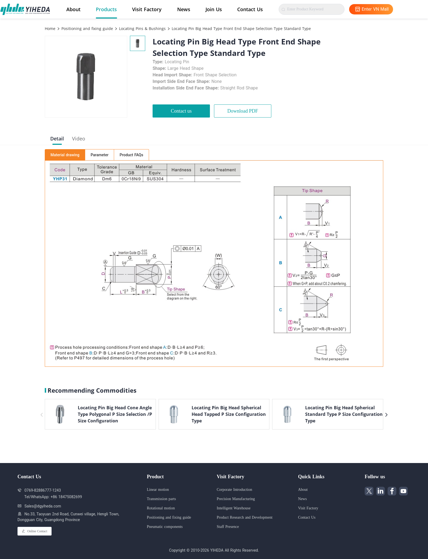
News (183, 9)
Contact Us (250, 9)
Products (106, 9)
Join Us (214, 9)
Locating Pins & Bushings (142, 28)
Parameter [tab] (99, 155)
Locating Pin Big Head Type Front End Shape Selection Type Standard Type (240, 28)
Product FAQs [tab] (131, 155)
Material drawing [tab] (64, 155)
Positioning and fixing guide (86, 28)
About (73, 9)
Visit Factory (147, 9)
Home (50, 28)
